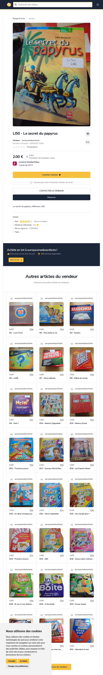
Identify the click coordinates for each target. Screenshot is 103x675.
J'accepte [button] (11, 661)
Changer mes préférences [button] (18, 666)
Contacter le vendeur (51, 190)
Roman (31, 18)
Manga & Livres (19, 18)
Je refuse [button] (23, 661)
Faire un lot (16, 260)
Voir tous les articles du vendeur (51, 667)
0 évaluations (32, 147)
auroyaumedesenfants (30, 140)
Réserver (51, 197)
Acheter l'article (51, 174)
